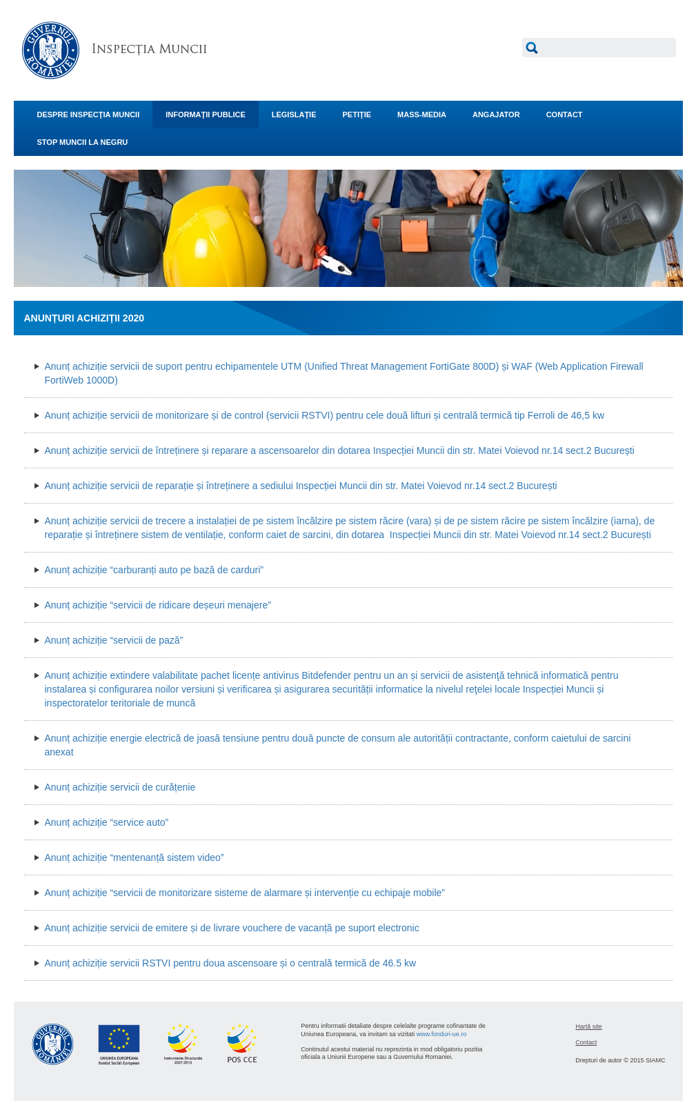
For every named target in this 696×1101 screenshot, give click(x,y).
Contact (586, 1042)
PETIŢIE (357, 114)
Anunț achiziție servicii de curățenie (120, 787)
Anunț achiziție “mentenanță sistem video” (134, 857)
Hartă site (588, 1026)
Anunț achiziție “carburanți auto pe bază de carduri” (154, 569)
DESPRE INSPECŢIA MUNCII (88, 114)
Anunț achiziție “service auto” (107, 822)
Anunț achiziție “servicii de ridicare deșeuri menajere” (158, 605)
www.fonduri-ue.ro (442, 1034)
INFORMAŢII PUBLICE (206, 114)
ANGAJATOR (496, 114)
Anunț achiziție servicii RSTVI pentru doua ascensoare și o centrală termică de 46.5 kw (231, 963)
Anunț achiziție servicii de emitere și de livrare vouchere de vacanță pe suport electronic (232, 927)
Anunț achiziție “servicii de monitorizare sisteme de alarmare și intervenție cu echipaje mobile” (245, 892)
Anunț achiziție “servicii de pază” (114, 640)
